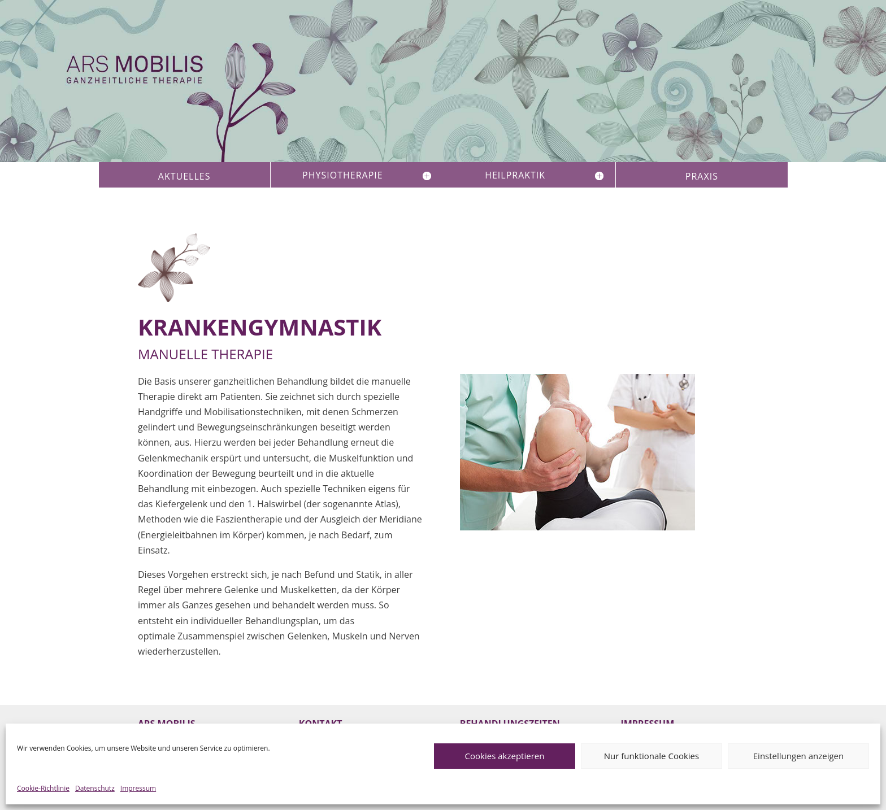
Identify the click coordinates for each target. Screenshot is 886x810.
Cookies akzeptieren (505, 755)
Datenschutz (95, 788)
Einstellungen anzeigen (798, 755)
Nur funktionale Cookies (651, 755)
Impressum (138, 788)
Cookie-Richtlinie (43, 788)
